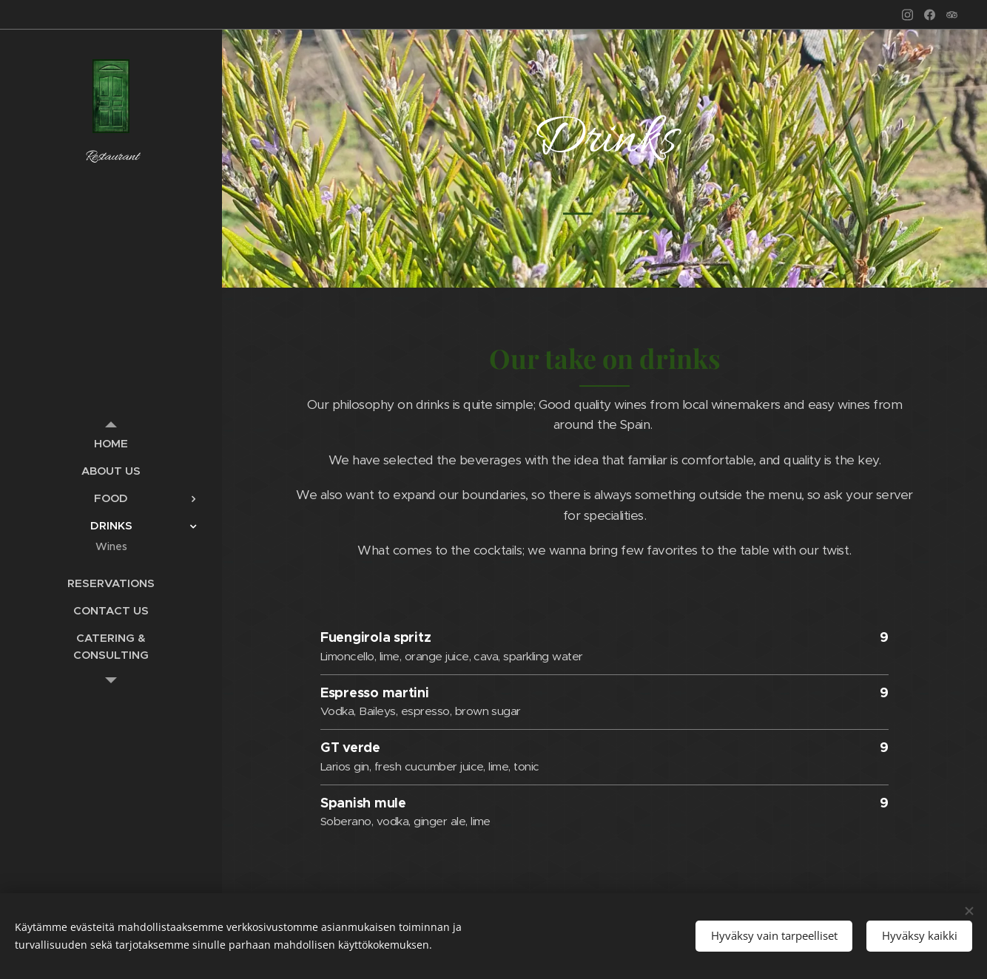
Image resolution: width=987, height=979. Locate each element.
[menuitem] (111, 443)
